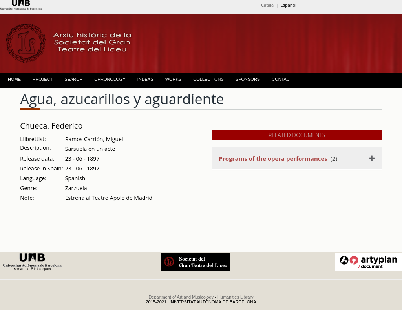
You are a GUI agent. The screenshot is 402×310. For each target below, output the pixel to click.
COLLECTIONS (208, 79)
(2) (278, 158)
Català (267, 5)
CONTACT (282, 79)
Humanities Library (235, 297)
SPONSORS (248, 79)
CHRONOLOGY (109, 79)
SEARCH (73, 79)
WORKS (173, 79)
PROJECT (43, 79)
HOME (14, 79)
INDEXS (145, 79)
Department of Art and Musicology (181, 297)
